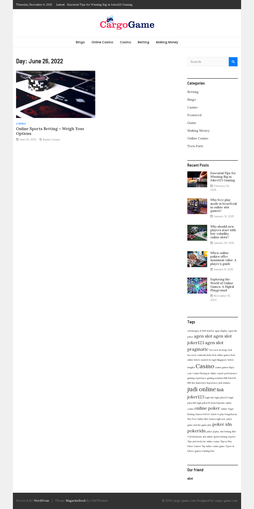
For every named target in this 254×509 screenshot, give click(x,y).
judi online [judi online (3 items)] (201, 389)
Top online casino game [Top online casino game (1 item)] (213, 446)
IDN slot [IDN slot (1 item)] (191, 383)
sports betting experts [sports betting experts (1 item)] (224, 436)
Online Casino (102, 42)
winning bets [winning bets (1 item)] (208, 451)
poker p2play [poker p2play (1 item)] (212, 431)
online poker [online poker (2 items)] (207, 408)
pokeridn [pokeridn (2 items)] (196, 431)
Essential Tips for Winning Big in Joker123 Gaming (100, 4)
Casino (125, 42)
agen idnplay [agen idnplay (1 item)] (221, 330)
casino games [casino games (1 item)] (221, 367)
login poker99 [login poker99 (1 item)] (203, 403)
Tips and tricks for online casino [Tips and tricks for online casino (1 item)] (203, 441)
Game (191, 123)
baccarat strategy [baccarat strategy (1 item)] (218, 350)
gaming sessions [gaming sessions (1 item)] (215, 378)
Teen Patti (195, 146)
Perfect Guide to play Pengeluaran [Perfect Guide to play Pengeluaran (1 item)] (220, 414)
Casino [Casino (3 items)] (205, 366)
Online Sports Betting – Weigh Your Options (50, 131)
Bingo (80, 42)
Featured (194, 115)
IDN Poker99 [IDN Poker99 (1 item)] (230, 378)
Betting (143, 42)
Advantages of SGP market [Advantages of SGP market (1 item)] (200, 330)
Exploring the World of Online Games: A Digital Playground (222, 284)
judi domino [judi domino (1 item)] (224, 383)
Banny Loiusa (51, 139)
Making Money (167, 42)
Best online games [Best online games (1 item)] (221, 355)
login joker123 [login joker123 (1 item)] (221, 397)
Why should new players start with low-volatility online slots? (223, 232)
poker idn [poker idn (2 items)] (222, 424)
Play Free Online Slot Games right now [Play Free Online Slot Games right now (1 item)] (206, 419)
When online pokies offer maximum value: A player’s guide (223, 258)
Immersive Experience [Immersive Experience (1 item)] (207, 383)
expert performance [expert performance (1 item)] (227, 373)
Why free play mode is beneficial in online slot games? (223, 205)
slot (190, 478)
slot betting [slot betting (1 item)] (225, 431)
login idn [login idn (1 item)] (209, 397)
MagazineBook (76, 500)
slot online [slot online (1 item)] (208, 436)
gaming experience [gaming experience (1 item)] (196, 378)
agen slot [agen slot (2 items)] (203, 336)
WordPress (41, 500)
